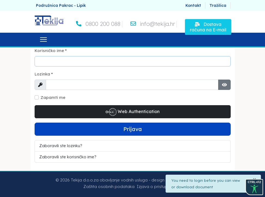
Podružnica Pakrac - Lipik (61, 5)
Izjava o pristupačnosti (159, 186)
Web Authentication (133, 112)
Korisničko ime (51, 50)
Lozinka (44, 74)
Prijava (132, 129)
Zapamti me (53, 97)
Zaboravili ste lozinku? (60, 145)
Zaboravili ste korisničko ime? (67, 156)
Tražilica (217, 5)
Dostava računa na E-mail (208, 27)
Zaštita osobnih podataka (109, 186)
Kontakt (193, 5)
